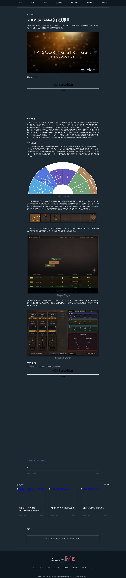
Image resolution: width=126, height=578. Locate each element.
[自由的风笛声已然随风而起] (95, 496)
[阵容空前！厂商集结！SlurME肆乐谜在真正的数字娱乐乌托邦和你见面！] (31, 496)
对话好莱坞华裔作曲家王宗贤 (62, 508)
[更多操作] (98, 15)
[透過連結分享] (27, 467)
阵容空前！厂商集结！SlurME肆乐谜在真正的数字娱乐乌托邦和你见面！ (30, 509)
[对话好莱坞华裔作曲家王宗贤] (63, 496)
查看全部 (106, 484)
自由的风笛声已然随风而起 (93, 508)
